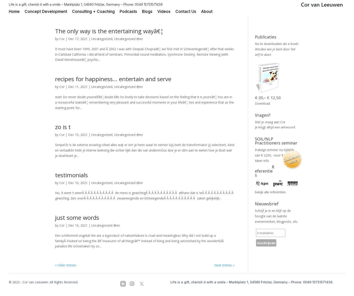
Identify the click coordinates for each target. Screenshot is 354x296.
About (206, 12)
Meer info (262, 161)
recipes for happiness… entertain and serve (113, 79)
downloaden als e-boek (281, 44)
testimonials (71, 175)
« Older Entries (65, 265)
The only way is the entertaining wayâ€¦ (109, 31)
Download (262, 103)
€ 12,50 (268, 97)
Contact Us (185, 12)
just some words (77, 217)
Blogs (147, 12)
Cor (62, 39)
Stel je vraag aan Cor (270, 122)
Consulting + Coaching (93, 12)
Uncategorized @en (128, 39)
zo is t (63, 127)
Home (14, 12)
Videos (163, 12)
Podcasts (128, 12)
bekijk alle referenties (270, 192)
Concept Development (46, 12)
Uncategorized (101, 39)
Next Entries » (224, 265)
